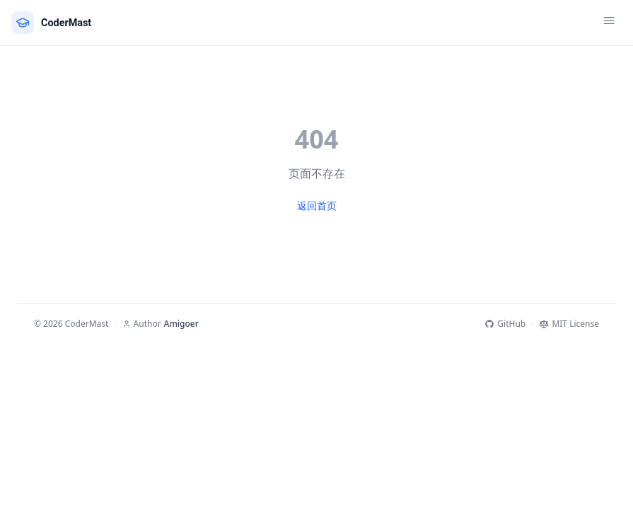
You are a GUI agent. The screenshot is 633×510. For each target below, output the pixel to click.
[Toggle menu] (609, 22)
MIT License (569, 324)
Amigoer (181, 324)
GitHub (504, 324)
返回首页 (317, 205)
